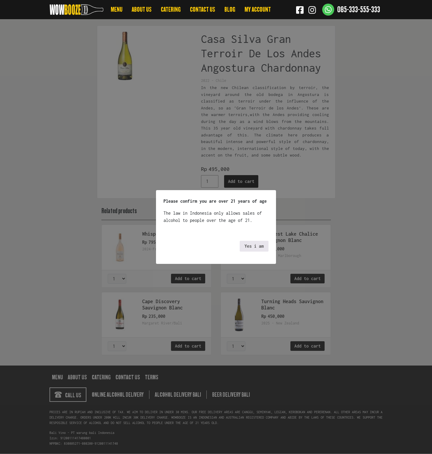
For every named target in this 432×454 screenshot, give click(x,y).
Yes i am (254, 246)
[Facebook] (300, 9)
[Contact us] (351, 9)
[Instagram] (312, 9)
